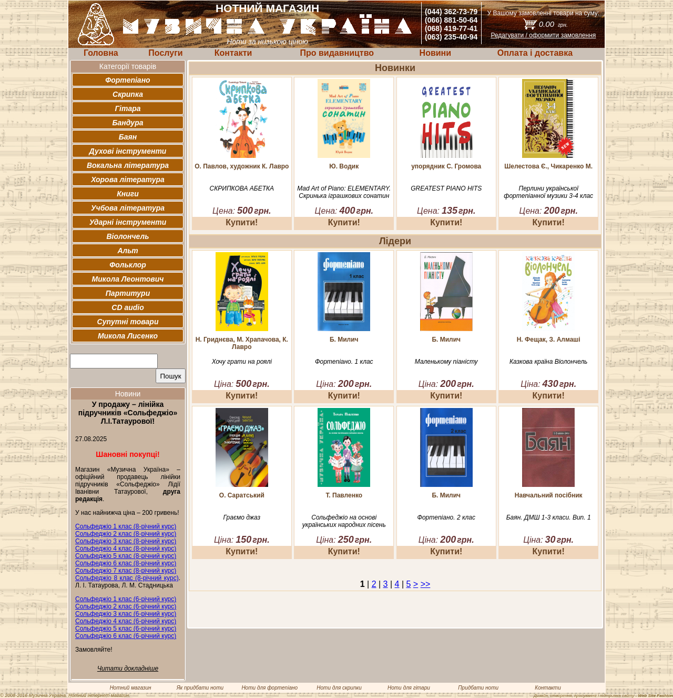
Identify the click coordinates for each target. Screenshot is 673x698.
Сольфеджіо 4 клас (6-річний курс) (125, 621)
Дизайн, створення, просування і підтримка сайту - (603, 695)
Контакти (233, 52)
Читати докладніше (127, 668)
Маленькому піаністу (446, 361)
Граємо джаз (241, 517)
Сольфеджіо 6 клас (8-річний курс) (125, 563)
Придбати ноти (478, 688)
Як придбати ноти (200, 688)
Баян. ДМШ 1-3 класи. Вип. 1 (548, 517)
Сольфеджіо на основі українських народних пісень (344, 521)
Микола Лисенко (128, 336)
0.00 (553, 23)
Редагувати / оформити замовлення (543, 35)
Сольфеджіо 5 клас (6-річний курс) (125, 628)
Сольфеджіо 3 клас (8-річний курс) (125, 541)
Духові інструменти (128, 151)
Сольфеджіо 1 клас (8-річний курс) (125, 526)
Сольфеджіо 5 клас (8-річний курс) (125, 556)
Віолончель (127, 236)
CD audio (127, 307)
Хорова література (128, 179)
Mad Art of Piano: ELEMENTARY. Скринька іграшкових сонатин (344, 192)
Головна (101, 52)
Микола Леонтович (128, 279)
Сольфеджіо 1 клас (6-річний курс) (125, 599)
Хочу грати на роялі (242, 361)
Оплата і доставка (535, 52)
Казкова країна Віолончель (548, 361)
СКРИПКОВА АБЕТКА (242, 188)
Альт (127, 250)
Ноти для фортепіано (269, 688)
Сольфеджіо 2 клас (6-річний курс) (125, 606)
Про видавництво (337, 52)
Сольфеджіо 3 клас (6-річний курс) (125, 613)
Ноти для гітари (409, 688)
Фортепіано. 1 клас (344, 361)
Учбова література (128, 208)
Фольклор (127, 265)
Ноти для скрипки (339, 688)
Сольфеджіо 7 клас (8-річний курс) (125, 570)
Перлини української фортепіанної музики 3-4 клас (548, 192)
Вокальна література (128, 165)
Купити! (242, 222)
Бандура (128, 122)
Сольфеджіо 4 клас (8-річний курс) (125, 548)
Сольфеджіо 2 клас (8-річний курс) (125, 533)
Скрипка (128, 94)
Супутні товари (128, 321)
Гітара (127, 108)
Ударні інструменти (128, 222)
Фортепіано (127, 80)
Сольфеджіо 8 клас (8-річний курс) (127, 578)
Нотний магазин (130, 688)
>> (426, 584)
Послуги (165, 52)
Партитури (128, 293)
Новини (436, 52)
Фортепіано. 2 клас (446, 517)
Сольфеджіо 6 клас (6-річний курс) (125, 636)
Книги (128, 194)
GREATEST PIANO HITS (446, 188)
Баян (128, 137)
